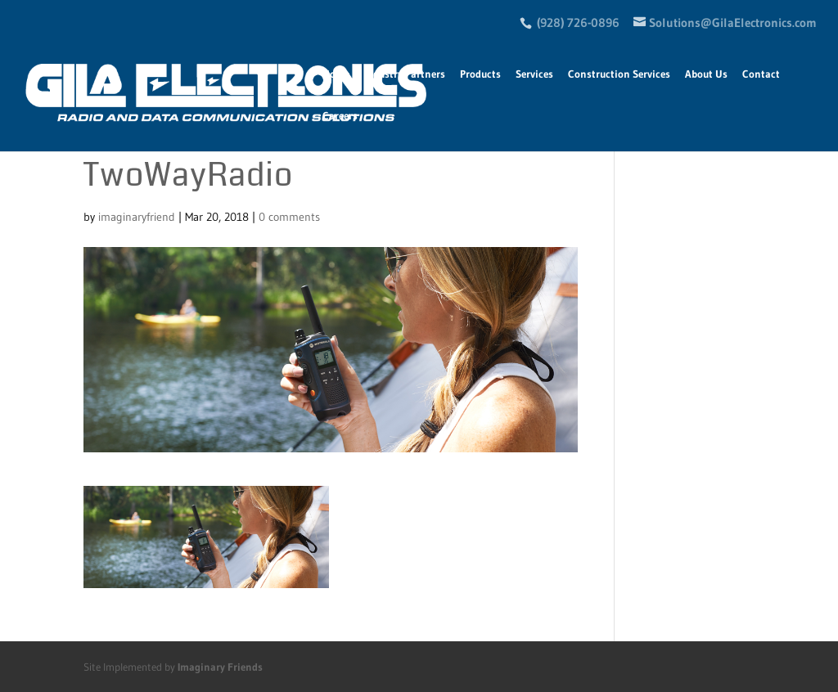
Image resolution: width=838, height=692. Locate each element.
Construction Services (619, 74)
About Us (706, 74)
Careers (340, 116)
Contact (761, 74)
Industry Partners (404, 74)
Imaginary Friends (220, 666)
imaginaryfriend (136, 216)
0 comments (289, 216)
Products (480, 74)
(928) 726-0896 (578, 22)
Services (534, 74)
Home (335, 74)
